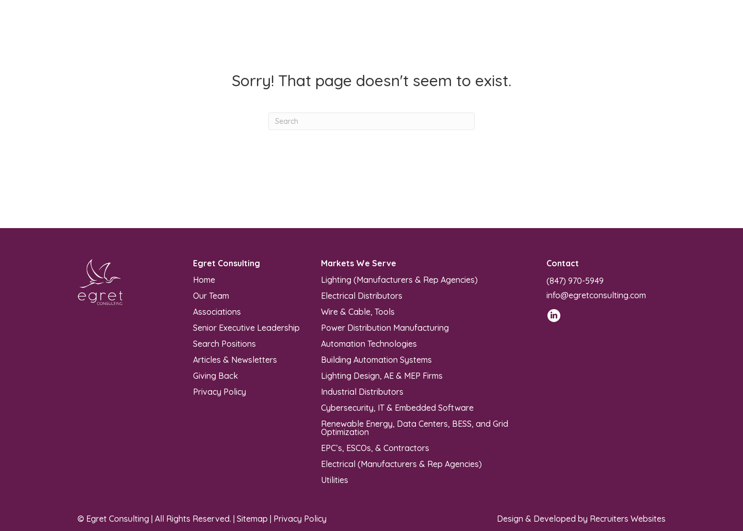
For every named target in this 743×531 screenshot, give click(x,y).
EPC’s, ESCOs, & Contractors (375, 447)
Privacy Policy (219, 391)
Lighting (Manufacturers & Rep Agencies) (399, 279)
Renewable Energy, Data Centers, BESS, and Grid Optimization (414, 427)
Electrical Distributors (361, 295)
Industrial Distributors (362, 391)
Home (204, 279)
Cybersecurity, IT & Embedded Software (397, 407)
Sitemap (252, 518)
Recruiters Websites (628, 518)
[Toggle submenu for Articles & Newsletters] (512, 31)
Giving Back (215, 375)
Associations (217, 311)
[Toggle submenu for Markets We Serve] (386, 31)
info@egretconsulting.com (596, 295)
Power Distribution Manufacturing (385, 327)
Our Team (211, 295)
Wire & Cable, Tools (358, 311)
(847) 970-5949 (575, 281)
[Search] (371, 121)
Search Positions (224, 343)
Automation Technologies (369, 343)
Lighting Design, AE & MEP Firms (382, 375)
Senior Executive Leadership (246, 327)
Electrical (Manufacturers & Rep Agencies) (401, 463)
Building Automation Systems (376, 359)
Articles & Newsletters (235, 359)
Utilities (334, 479)
